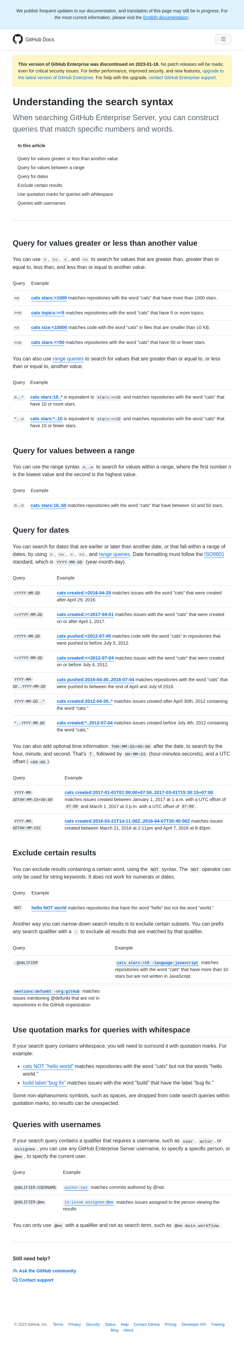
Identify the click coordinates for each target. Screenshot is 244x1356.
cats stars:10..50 (48, 505)
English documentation (165, 17)
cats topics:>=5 (47, 312)
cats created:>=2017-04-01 (85, 614)
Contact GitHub (147, 1324)
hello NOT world (48, 907)
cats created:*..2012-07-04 (85, 722)
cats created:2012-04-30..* (85, 701)
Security (93, 1324)
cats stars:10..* (46, 397)
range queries (68, 358)
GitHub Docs (39, 39)
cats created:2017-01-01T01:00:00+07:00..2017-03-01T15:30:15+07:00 (139, 792)
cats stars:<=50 (47, 342)
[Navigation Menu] (223, 39)
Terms (58, 1324)
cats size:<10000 (49, 327)
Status (110, 1324)
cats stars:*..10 (46, 418)
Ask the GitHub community (44, 1270)
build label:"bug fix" (44, 1082)
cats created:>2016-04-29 (84, 592)
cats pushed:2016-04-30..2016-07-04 (95, 679)
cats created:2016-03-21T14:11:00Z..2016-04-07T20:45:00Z (127, 821)
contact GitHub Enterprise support (182, 77)
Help (125, 1324)
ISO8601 (214, 554)
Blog (114, 1330)
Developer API (193, 1324)
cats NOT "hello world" (48, 1066)
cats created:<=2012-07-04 (85, 658)
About (128, 1330)
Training (218, 1324)
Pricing (171, 1324)
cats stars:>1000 (49, 297)
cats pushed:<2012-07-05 (84, 636)
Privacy (74, 1324)
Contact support (33, 1280)
